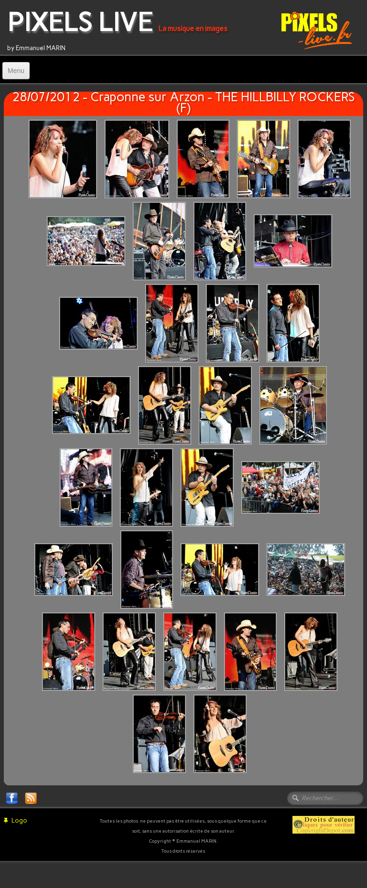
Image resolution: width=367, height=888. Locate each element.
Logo (15, 820)
